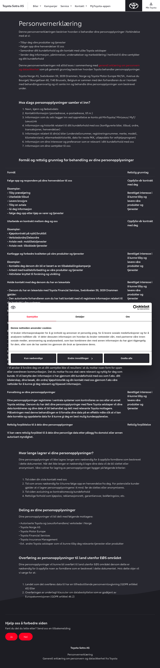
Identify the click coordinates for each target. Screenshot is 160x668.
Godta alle (126, 358)
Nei (26, 636)
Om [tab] (128, 316)
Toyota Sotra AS (13, 6)
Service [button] (65, 6)
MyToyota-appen (100, 6)
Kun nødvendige (33, 358)
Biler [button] (36, 6)
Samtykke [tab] (32, 316)
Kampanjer (50, 6)
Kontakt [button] (80, 6)
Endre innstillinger (80, 358)
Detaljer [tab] (80, 316)
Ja (11, 636)
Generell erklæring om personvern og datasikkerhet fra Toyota (80, 658)
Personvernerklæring (80, 654)
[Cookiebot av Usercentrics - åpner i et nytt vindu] (135, 307)
